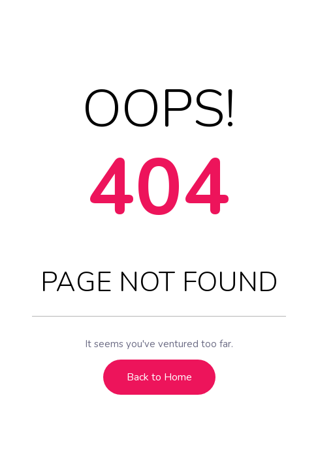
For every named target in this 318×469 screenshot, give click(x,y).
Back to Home (159, 377)
